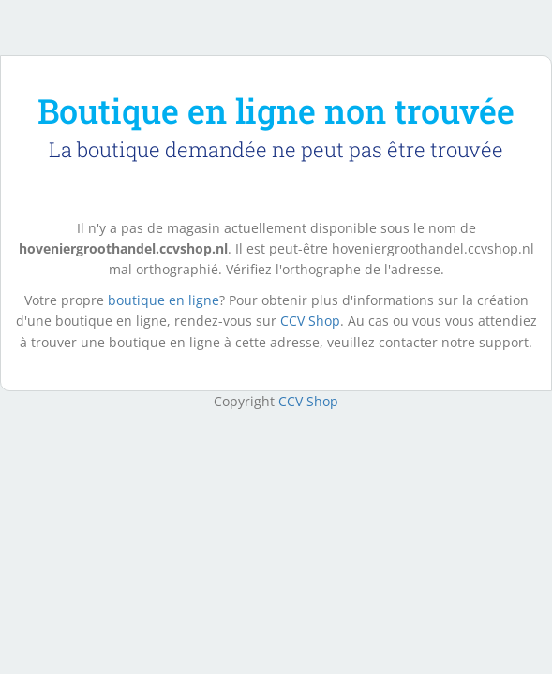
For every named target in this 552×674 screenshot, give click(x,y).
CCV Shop (310, 321)
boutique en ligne (163, 300)
